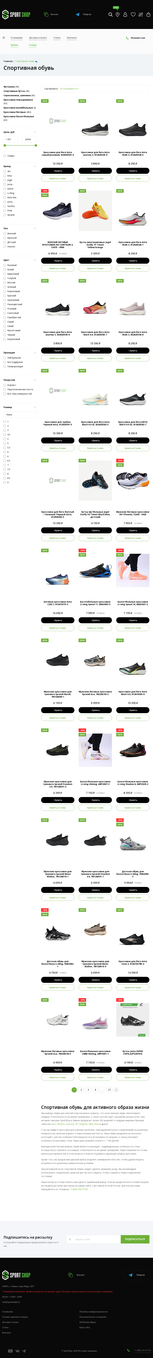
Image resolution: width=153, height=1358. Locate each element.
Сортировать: (51, 88)
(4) (20, 107)
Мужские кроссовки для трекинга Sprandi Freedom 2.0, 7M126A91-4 (57, 784)
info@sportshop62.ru (11, 1302)
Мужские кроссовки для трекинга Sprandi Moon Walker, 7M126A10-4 (95, 964)
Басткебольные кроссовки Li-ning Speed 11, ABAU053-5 (95, 603)
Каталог (51, 14)
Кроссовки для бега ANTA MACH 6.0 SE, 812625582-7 (132, 423)
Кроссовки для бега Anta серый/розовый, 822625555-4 (58, 153)
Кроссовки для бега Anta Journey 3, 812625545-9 (95, 153)
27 (109, 1089)
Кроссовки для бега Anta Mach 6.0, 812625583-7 (95, 333)
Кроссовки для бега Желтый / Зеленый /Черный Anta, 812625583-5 (57, 514)
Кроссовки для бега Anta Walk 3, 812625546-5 (133, 153)
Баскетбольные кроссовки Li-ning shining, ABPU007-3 (95, 782)
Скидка (9, 156)
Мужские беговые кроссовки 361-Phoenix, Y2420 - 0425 (132, 513)
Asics (53, 1124)
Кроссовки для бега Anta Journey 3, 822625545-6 (57, 333)
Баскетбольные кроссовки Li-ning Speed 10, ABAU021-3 (133, 603)
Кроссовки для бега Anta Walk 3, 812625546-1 (133, 243)
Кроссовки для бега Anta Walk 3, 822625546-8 (133, 333)
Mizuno (61, 1124)
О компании (16, 38)
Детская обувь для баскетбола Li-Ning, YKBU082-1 (57, 964)
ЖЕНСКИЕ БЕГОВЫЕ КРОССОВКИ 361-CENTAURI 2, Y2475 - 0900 (57, 245)
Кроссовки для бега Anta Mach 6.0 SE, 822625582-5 (95, 423)
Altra (91, 1124)
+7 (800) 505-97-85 (78, 1189)
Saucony (70, 1124)
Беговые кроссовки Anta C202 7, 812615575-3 (58, 603)
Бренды (14, 45)
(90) (19, 95)
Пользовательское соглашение (92, 1317)
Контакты (72, 38)
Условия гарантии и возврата (15, 1317)
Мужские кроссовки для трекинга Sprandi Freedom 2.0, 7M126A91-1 (95, 874)
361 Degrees (81, 1124)
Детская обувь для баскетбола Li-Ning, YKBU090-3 (132, 874)
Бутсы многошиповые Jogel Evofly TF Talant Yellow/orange (95, 245)
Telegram (83, 14)
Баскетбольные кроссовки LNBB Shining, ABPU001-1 (95, 1052)
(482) (17, 112)
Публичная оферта (87, 1322)
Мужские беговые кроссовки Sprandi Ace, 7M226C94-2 (95, 693)
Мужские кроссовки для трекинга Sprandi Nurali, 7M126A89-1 (58, 694)
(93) (18, 101)
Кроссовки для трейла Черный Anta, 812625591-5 (57, 423)
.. (102, 1089)
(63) (19, 118)
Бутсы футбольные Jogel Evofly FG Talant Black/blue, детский (95, 514)
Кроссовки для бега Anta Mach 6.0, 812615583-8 (133, 693)
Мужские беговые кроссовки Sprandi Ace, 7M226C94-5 (57, 1052)
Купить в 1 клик (58, 178)
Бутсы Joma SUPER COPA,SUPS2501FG (133, 1052)
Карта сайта (84, 1327)
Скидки (32, 45)
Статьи (56, 38)
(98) (11, 86)
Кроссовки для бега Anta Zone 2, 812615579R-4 (133, 962)
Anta (96, 1124)
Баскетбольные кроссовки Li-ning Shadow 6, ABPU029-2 (132, 782)
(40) (16, 91)
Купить (57, 170)
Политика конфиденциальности (93, 1312)
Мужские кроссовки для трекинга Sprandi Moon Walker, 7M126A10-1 (58, 874)
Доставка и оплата (38, 38)
